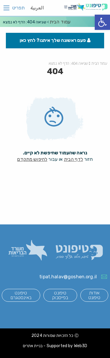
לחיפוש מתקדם (32, 159)
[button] (102, 22)
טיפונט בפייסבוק (60, 295)
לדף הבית (73, 159)
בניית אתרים (33, 345)
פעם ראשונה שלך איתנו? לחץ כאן (55, 40)
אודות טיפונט (94, 295)
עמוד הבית (60, 22)
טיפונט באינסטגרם (21, 295)
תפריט (18, 8)
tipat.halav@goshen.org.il (68, 276)
